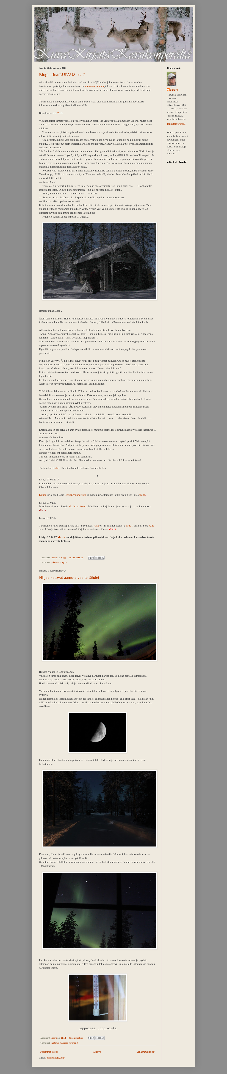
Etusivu (97, 1052)
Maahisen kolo (77, 506)
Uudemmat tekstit (49, 1052)
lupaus (65, 562)
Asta (96, 525)
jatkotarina (55, 562)
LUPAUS (57, 112)
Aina (151, 525)
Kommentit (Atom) (55, 1057)
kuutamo (55, 1043)
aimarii (174, 90)
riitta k (129, 525)
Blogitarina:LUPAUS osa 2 (62, 74)
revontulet (73, 1043)
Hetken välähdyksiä (75, 494)
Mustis (61, 537)
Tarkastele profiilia (176, 124)
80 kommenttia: (76, 1038)
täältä (142, 494)
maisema (64, 1043)
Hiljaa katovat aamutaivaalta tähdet (69, 577)
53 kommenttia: (76, 557)
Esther (56, 467)
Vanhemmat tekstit (146, 1052)
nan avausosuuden (94, 86)
